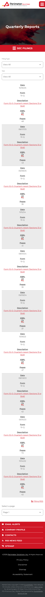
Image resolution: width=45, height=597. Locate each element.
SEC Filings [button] (23, 48)
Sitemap (8, 546)
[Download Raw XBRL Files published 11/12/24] (22, 238)
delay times (38, 587)
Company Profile (13, 530)
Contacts (9, 535)
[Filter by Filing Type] (22, 65)
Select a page (8, 506)
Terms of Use (22, 593)
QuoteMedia (28, 585)
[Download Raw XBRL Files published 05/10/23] (22, 445)
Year (3, 71)
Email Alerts (11, 524)
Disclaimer (22, 565)
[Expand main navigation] (42, 4)
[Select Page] (22, 512)
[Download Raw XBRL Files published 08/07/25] (22, 155)
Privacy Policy (22, 560)
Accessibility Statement (23, 574)
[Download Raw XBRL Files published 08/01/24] (22, 279)
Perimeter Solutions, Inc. (18, 554)
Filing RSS (37, 501)
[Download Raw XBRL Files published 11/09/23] (22, 362)
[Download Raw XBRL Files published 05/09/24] (22, 321)
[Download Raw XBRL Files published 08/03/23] (22, 404)
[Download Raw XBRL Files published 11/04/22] (22, 486)
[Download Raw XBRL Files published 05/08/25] (22, 196)
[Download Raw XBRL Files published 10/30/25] (22, 113)
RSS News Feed (12, 540)
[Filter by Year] (22, 77)
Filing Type (6, 59)
